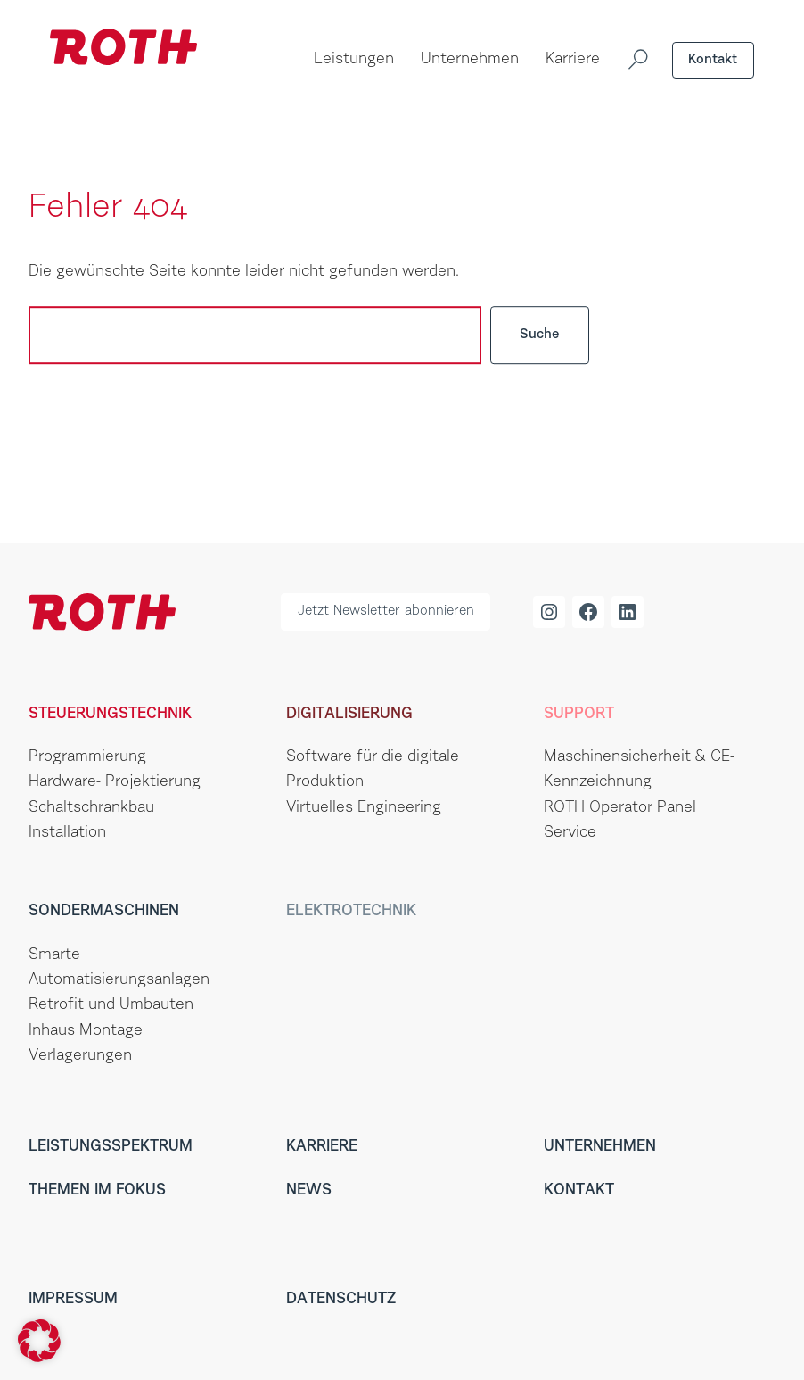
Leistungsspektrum (111, 1147)
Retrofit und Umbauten (111, 1005)
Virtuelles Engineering (363, 808)
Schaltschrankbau (91, 808)
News (309, 1191)
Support (579, 715)
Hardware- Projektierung (115, 782)
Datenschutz (341, 1300)
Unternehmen (470, 60)
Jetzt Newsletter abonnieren (386, 611)
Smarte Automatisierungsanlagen (119, 967)
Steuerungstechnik (110, 715)
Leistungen (354, 60)
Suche (540, 335)
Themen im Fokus (97, 1191)
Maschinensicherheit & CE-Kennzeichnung (639, 769)
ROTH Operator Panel (620, 808)
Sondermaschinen (104, 912)
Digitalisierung (349, 715)
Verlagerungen (80, 1056)
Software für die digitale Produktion (372, 769)
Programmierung (87, 757)
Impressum (73, 1300)
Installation (67, 833)
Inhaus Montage (86, 1031)
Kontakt (712, 60)
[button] (39, 1340)
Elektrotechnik (351, 912)
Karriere (573, 60)
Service (570, 833)
